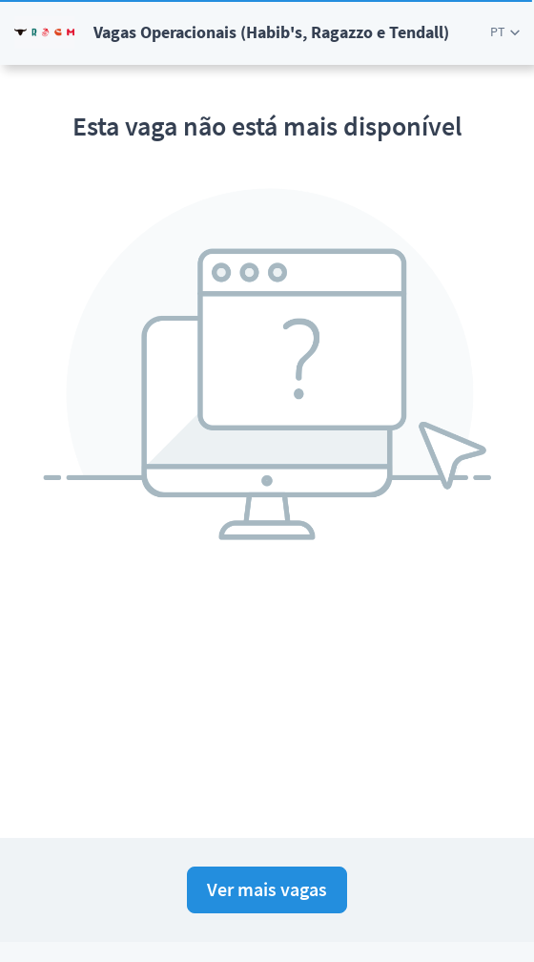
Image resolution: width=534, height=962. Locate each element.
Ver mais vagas (267, 889)
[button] (505, 32)
